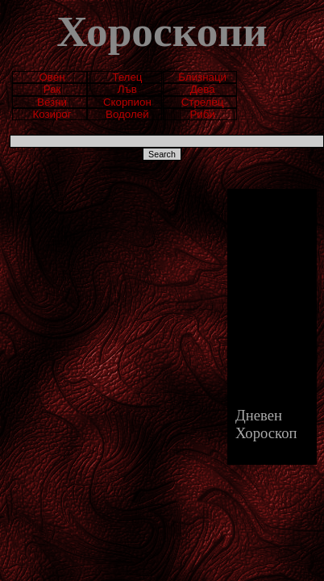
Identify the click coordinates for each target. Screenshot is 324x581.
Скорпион (127, 102)
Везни (52, 102)
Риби (201, 114)
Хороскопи (162, 31)
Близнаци (202, 77)
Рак (52, 89)
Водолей (127, 114)
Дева (202, 89)
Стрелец (202, 102)
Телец (127, 77)
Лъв (127, 89)
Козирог (51, 114)
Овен (51, 77)
